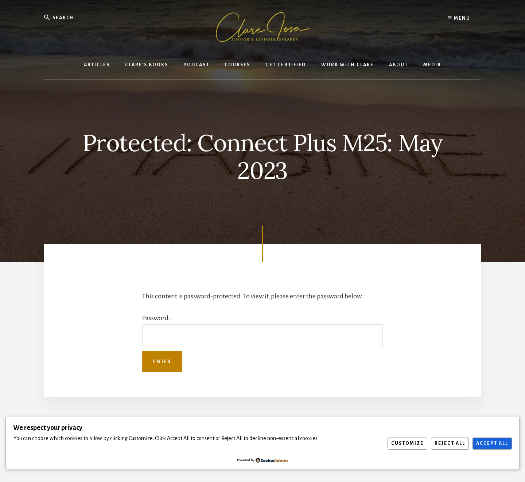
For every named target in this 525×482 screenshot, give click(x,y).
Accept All (492, 443)
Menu (459, 18)
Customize (407, 443)
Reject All (450, 443)
